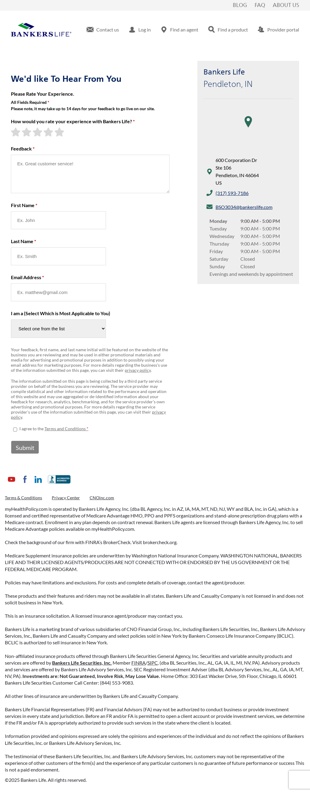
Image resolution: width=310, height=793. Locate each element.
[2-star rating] (27, 132)
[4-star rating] (49, 132)
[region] (248, 127)
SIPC (152, 663)
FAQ (260, 5)
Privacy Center (66, 497)
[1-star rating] (16, 132)
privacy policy (138, 370)
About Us (286, 5)
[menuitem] (103, 29)
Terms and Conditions (65, 428)
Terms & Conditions (23, 497)
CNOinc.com (102, 497)
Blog (240, 5)
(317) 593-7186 (232, 193)
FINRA (138, 663)
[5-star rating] (59, 132)
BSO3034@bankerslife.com (244, 207)
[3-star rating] (38, 132)
